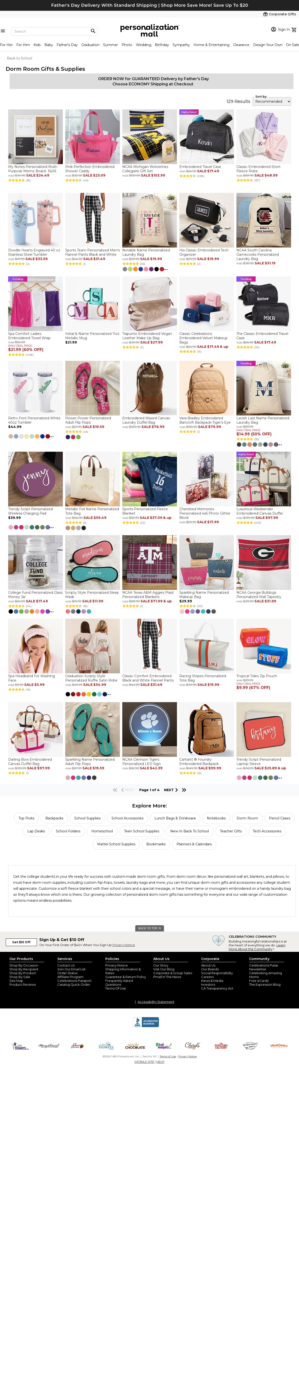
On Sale (292, 45)
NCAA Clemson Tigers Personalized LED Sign (141, 761)
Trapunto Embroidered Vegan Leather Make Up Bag (147, 336)
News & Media (212, 981)
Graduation (90, 45)
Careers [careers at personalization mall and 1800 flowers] (207, 977)
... (165, 268)
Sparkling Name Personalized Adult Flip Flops (90, 761)
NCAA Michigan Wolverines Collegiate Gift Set (145, 169)
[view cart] (295, 29)
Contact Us (66, 965)
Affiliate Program (70, 977)
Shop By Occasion (23, 965)
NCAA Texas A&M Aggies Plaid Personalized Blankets (147, 594)
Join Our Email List (71, 969)
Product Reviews (22, 984)
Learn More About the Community (257, 947)
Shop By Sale (19, 977)
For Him (23, 45)
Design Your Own (267, 45)
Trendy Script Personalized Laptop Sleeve (258, 761)
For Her (6, 45)
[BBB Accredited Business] (146, 1026)
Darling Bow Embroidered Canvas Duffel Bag (30, 761)
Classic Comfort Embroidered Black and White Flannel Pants (148, 678)
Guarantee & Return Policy (125, 977)
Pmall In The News (167, 977)
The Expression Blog (265, 984)
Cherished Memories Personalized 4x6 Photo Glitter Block (204, 513)
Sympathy (181, 45)
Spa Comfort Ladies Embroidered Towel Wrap (29, 336)
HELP (160, 1062)
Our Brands (210, 969)
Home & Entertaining (211, 45)
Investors (208, 984)
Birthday (162, 45)
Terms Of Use (115, 988)
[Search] (54, 31)
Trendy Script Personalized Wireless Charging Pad (30, 511)
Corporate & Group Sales (172, 973)
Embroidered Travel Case (200, 167)
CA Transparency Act (217, 988)
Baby (48, 45)
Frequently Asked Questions (119, 982)
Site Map (16, 981)
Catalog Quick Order (73, 984)
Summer (110, 45)
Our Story (160, 965)
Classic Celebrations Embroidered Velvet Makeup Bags (203, 338)
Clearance (241, 45)
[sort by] (272, 101)
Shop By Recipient (23, 969)
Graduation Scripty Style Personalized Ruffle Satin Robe (91, 678)
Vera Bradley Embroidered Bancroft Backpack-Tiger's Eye (205, 420)
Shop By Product (22, 973)
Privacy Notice (123, 945)
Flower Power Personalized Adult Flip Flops (88, 420)
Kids (37, 45)
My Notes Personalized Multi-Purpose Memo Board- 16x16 (33, 169)
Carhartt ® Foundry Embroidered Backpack (199, 761)
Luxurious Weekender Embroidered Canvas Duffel (259, 511)
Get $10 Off (21, 942)
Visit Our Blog (163, 969)
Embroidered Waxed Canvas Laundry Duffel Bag (146, 420)
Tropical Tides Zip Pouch (256, 676)
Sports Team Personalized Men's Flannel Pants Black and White (92, 252)
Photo (127, 45)
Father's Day (67, 45)
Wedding (143, 45)
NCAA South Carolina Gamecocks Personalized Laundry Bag (257, 254)
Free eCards (259, 981)
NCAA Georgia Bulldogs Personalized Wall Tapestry (258, 594)
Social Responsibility (217, 973)
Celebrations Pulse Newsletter (263, 967)
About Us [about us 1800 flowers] (208, 965)
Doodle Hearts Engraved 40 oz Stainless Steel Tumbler (34, 252)
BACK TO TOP (149, 928)
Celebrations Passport (74, 981)
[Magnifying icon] (93, 31)
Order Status (67, 973)
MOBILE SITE (144, 1062)
